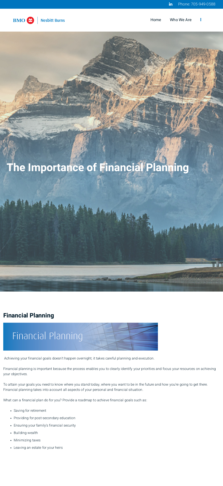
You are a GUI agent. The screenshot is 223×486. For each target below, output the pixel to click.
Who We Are (181, 20)
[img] (111, 146)
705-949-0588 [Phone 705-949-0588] (203, 4)
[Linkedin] (170, 4)
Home (155, 20)
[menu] (200, 20)
